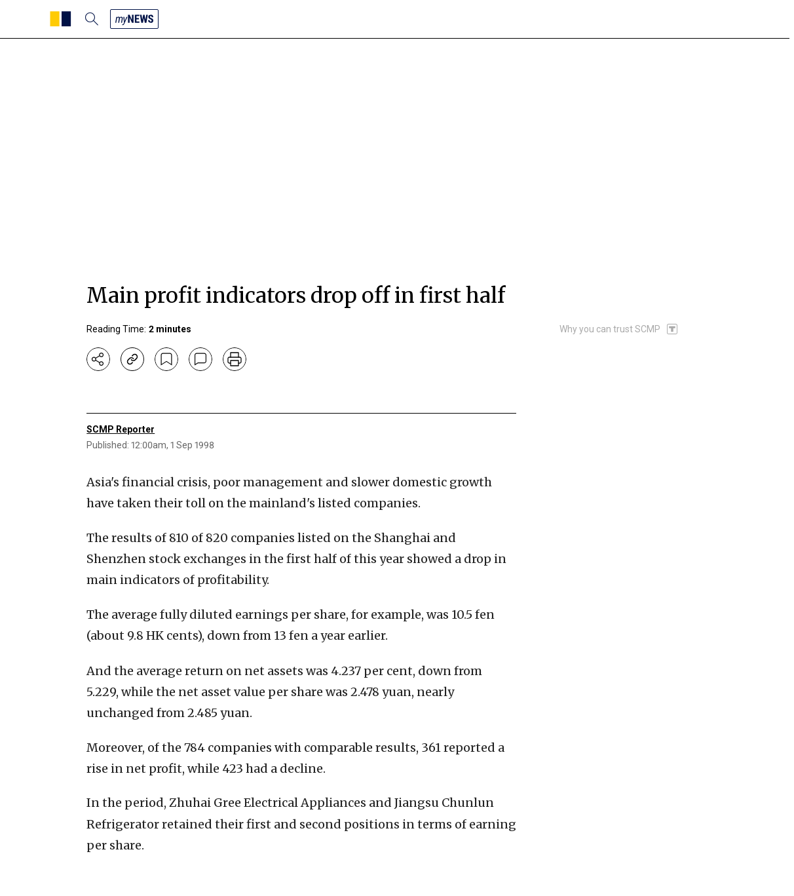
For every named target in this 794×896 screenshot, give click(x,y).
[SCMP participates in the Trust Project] (619, 329)
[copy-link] (132, 359)
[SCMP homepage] (60, 19)
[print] (234, 359)
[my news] (134, 19)
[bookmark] (166, 359)
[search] (92, 19)
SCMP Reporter (120, 429)
